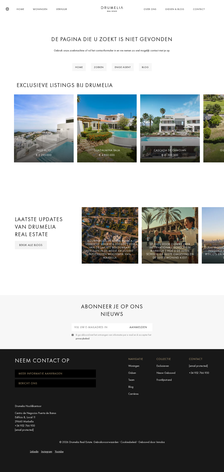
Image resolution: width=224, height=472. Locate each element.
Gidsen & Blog (174, 9)
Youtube (59, 451)
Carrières (133, 394)
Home (20, 9)
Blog (145, 67)
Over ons (150, 9)
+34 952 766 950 (199, 373)
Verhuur (61, 9)
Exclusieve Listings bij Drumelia (65, 85)
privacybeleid (82, 338)
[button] (7, 9)
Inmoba (160, 442)
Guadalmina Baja (107, 150)
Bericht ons (28, 383)
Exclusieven (162, 366)
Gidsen (132, 373)
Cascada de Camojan (170, 150)
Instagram (46, 451)
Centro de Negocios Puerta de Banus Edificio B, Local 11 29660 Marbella (35, 417)
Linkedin (34, 451)
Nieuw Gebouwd (165, 373)
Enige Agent (123, 67)
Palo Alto (44, 150)
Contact (199, 9)
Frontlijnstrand (164, 380)
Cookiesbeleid (128, 442)
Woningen (40, 9)
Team (131, 380)
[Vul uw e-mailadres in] (98, 327)
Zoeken (99, 67)
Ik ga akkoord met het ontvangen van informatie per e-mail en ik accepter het (113, 336)
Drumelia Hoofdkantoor (28, 406)
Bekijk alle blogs (31, 245)
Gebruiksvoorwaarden (105, 442)
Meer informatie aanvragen (40, 373)
